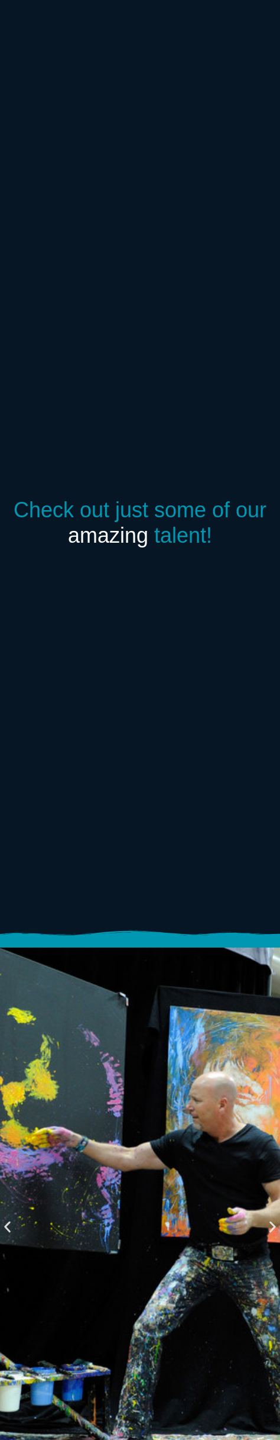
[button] (7, 1227)
